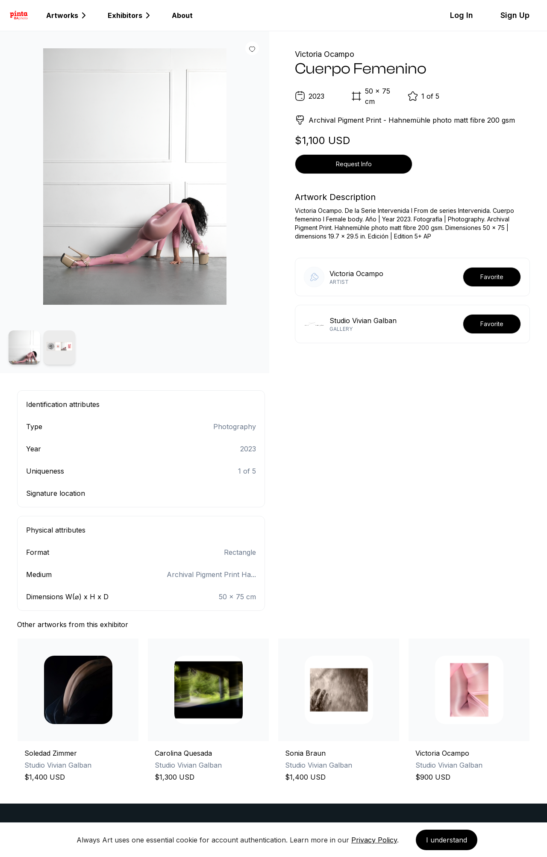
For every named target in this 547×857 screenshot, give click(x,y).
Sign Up (514, 15)
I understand (446, 840)
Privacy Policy (374, 840)
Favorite (491, 276)
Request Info (354, 164)
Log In (461, 15)
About (182, 15)
